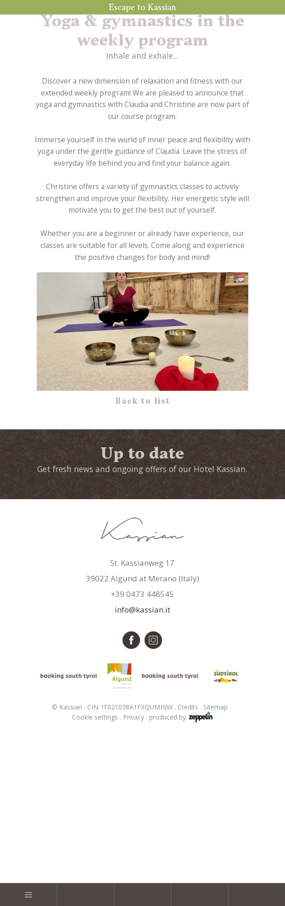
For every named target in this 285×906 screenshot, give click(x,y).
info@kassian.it (142, 751)
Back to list (142, 543)
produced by (180, 859)
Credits (190, 848)
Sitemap (218, 848)
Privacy (136, 859)
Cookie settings (97, 859)
